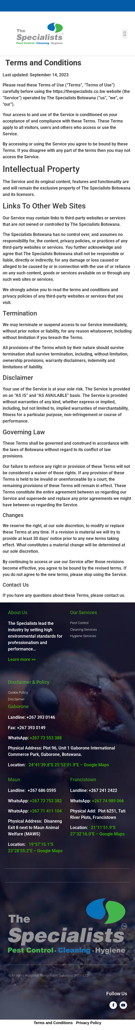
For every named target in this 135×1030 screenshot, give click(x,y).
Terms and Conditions (53, 1023)
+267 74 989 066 (108, 800)
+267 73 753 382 (46, 800)
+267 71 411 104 (46, 811)
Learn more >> (22, 659)
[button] (125, 33)
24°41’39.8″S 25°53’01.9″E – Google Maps (69, 764)
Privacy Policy (88, 1023)
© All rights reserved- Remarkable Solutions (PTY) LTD (48, 975)
